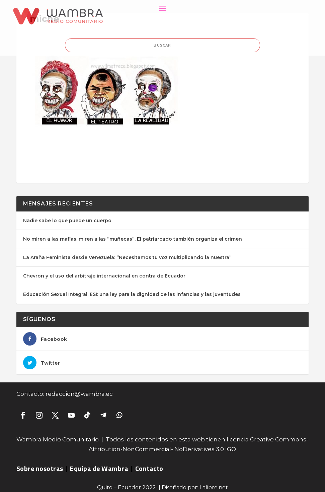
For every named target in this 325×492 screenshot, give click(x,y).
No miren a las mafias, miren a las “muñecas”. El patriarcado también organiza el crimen (132, 239)
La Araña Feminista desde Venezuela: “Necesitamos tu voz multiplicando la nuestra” (127, 257)
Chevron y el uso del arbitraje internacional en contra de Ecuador (104, 276)
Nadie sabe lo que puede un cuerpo (67, 221)
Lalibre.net (213, 487)
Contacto (149, 468)
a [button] (162, 8)
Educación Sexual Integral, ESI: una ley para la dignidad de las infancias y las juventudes (132, 294)
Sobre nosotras (39, 468)
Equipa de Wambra (99, 468)
